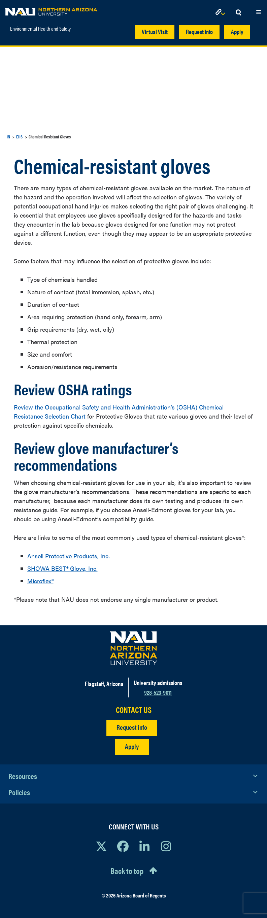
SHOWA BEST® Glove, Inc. (62, 568)
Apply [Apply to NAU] (132, 746)
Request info (199, 31)
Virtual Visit (155, 31)
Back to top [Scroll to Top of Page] (126, 870)
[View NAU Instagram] (166, 846)
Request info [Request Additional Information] (131, 727)
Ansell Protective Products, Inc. (68, 556)
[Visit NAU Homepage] (133, 648)
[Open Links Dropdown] (221, 12)
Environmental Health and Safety (40, 28)
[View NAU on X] (101, 846)
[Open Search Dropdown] (238, 12)
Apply (237, 31)
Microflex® (40, 581)
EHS (19, 136)
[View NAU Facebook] (123, 846)
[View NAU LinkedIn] (144, 846)
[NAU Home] (51, 10)
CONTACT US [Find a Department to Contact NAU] (134, 709)
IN (8, 136)
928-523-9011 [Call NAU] (158, 692)
